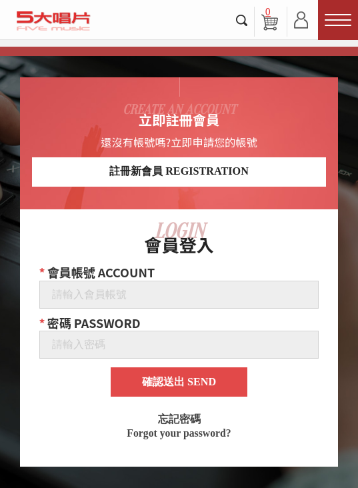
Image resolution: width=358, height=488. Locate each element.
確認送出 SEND (179, 382)
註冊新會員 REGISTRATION (179, 171)
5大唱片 (53, 21)
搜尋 (242, 20)
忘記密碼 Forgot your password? (179, 426)
